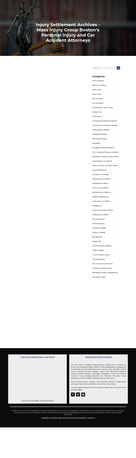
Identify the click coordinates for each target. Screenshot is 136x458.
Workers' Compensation (102, 282)
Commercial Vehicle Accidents (104, 124)
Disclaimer (82, 447)
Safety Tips (96, 254)
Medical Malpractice (100, 206)
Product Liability (98, 244)
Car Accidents (98, 105)
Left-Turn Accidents (100, 196)
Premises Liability (99, 239)
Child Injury (96, 119)
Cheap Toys (97, 114)
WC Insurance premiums (102, 278)
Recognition (97, 249)
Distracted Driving (99, 143)
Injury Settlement (99, 177)
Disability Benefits (99, 138)
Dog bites (96, 148)
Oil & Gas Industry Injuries (102, 220)
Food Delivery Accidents (102, 167)
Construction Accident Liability (104, 129)
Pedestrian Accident (100, 225)
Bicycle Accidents (99, 86)
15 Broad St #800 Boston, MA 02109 (37, 386)
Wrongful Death (99, 292)
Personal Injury (98, 230)
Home (62, 19)
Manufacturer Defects (101, 201)
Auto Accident (98, 81)
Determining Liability (100, 134)
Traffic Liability (98, 263)
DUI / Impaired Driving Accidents (105, 158)
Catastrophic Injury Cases (102, 110)
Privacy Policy (113, 416)
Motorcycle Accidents (101, 210)
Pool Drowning (98, 234)
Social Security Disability (102, 258)
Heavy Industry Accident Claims (105, 172)
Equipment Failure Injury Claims (105, 162)
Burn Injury (97, 95)
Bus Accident (97, 100)
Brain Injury (97, 90)
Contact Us (91, 447)
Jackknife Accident (100, 191)
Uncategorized (98, 273)
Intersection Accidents (101, 186)
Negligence (97, 215)
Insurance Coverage (100, 182)
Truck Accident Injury (101, 268)
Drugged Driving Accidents (103, 153)
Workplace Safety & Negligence (105, 287)
